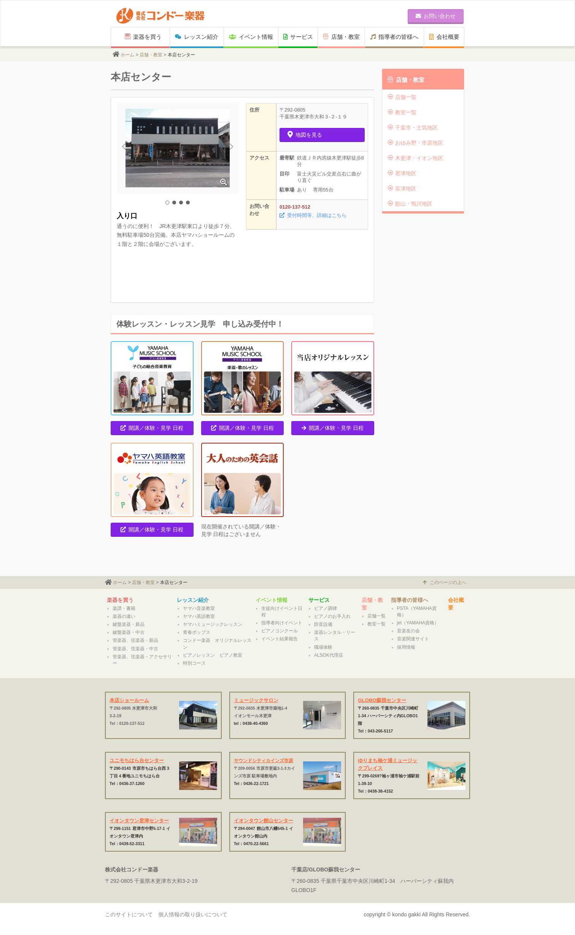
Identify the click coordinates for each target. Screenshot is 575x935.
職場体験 (323, 647)
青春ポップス (196, 632)
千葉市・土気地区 (413, 127)
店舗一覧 (402, 97)
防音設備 (323, 624)
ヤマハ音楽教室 (199, 608)
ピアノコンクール (279, 630)
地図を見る (305, 135)
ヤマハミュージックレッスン (212, 624)
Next (228, 148)
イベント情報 (251, 37)
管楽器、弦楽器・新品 (135, 640)
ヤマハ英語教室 (199, 616)
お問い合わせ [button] (436, 16)
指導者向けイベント (281, 622)
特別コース (194, 663)
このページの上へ (444, 582)
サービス (298, 37)
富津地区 (402, 188)
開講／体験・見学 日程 (152, 428)
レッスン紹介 (196, 37)
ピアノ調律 (325, 608)
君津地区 (402, 173)
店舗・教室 (341, 37)
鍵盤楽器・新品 (129, 624)
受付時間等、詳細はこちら (313, 215)
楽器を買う (143, 37)
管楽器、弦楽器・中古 (135, 648)
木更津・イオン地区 (415, 158)
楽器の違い (124, 616)
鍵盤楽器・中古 (129, 632)
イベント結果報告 (279, 638)
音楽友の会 (408, 630)
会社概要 (444, 37)
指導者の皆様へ (394, 37)
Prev (127, 148)
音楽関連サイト (413, 638)
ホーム (127, 54)
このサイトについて (129, 914)
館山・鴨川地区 (410, 204)
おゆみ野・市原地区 (415, 143)
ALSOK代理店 (328, 655)
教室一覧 (402, 112)
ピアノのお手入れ (332, 616)
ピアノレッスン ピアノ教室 (212, 655)
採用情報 (406, 647)
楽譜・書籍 (124, 608)
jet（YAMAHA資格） (418, 622)
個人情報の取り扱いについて (192, 914)
